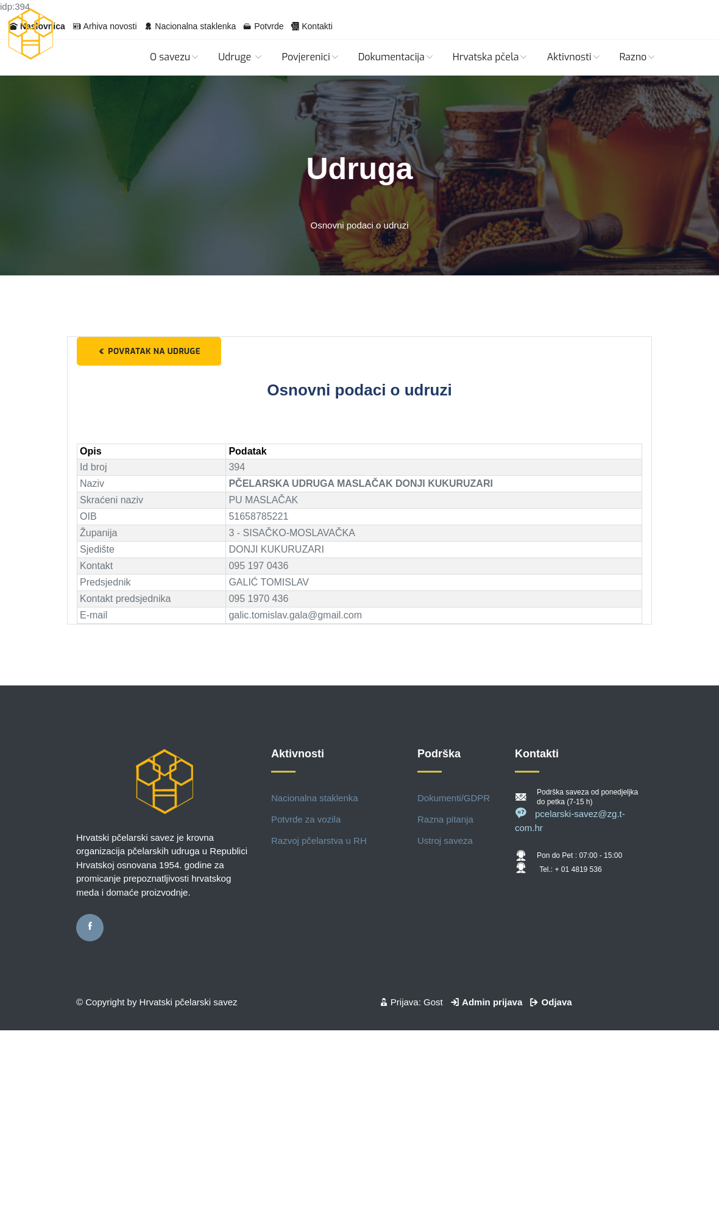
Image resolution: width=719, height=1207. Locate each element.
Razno (638, 57)
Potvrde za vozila (306, 819)
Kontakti (317, 26)
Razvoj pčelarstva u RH (319, 840)
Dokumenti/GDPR (453, 798)
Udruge (240, 57)
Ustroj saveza (445, 840)
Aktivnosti (574, 57)
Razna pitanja (445, 819)
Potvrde (268, 26)
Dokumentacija (396, 57)
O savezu (175, 57)
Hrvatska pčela (491, 57)
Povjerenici (310, 57)
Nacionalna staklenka (195, 26)
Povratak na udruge (148, 351)
